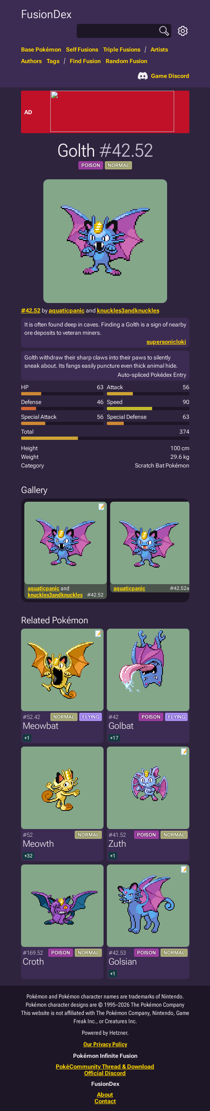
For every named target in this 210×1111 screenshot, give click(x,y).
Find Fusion (85, 61)
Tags (53, 61)
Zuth (117, 844)
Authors (31, 61)
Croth (33, 961)
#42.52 (30, 310)
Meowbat (41, 726)
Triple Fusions (121, 49)
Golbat (121, 726)
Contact (105, 1101)
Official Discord (105, 1073)
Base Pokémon (41, 49)
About (105, 1094)
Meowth (38, 844)
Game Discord (163, 76)
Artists (159, 49)
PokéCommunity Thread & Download (105, 1066)
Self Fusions (82, 49)
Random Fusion (126, 61)
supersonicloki (166, 341)
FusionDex (46, 14)
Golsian (123, 961)
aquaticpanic (67, 310)
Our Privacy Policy (105, 1044)
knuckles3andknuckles (128, 310)
